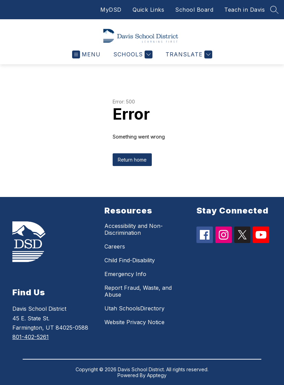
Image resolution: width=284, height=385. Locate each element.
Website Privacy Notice (134, 322)
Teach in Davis (244, 9)
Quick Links (148, 9)
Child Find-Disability (129, 260)
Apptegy (157, 375)
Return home (132, 160)
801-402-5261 (30, 336)
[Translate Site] (188, 54)
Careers (114, 246)
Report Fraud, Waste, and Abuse (138, 291)
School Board (194, 9)
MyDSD (111, 9)
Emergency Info (125, 274)
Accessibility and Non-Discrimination (133, 229)
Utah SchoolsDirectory (134, 308)
